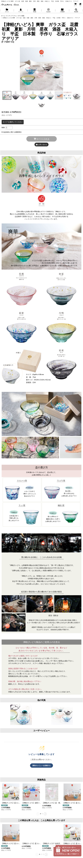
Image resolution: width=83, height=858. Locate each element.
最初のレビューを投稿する (41, 765)
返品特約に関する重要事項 (11, 132)
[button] (35, 10)
